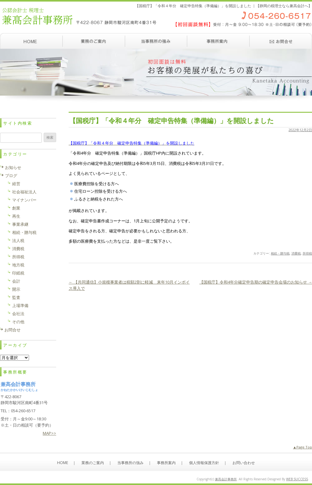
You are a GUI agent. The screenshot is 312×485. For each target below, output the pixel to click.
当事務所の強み (156, 41)
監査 (16, 297)
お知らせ (13, 167)
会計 (16, 281)
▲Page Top (302, 447)
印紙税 (18, 273)
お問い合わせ (281, 41)
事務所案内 (218, 41)
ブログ (11, 175)
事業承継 (20, 224)
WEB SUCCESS (297, 479)
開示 (16, 289)
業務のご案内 (93, 41)
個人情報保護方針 (204, 462)
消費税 (296, 253)
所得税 (307, 253)
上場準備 (20, 305)
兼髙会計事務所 (226, 479)
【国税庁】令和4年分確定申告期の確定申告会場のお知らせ (255, 282)
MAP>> (49, 433)
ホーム (31, 41)
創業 (16, 208)
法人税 (18, 240)
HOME (62, 462)
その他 (18, 321)
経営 (16, 183)
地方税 (18, 265)
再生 (16, 216)
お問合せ (12, 330)
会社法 (18, 313)
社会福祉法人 (24, 192)
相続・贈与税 (280, 253)
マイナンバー (24, 200)
